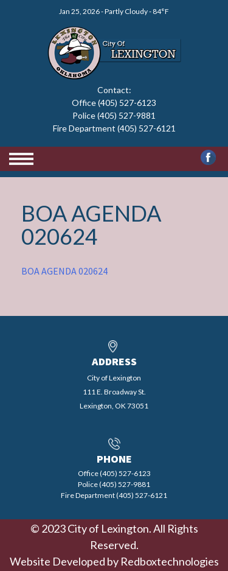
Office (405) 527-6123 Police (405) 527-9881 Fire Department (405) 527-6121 (114, 115)
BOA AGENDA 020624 (64, 271)
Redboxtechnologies (169, 561)
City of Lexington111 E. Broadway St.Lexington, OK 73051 (114, 391)
